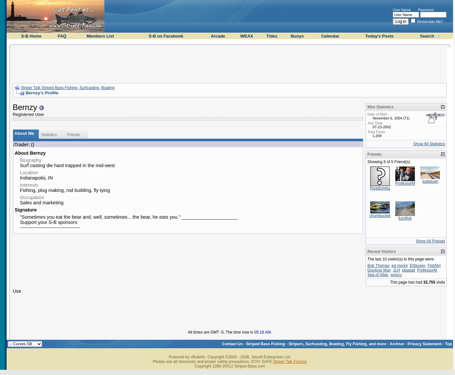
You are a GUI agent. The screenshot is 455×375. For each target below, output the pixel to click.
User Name (402, 10)
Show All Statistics (429, 144)
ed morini (400, 265)
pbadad (408, 270)
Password (425, 10)
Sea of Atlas (377, 275)
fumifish (405, 218)
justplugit (430, 181)
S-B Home (31, 36)
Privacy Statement (425, 344)
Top (448, 344)
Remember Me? (427, 21)
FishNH (434, 265)
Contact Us (232, 344)
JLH (396, 270)
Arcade (218, 36)
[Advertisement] (230, 63)
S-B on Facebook (166, 36)
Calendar (330, 36)
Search (427, 36)
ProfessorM (405, 183)
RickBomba (380, 188)
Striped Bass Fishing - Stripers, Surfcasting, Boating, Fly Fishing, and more (316, 344)
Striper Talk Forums (290, 361)
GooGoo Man (379, 270)
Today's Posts (379, 36)
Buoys (297, 36)
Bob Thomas (378, 265)
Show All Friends (430, 241)
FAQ (62, 36)
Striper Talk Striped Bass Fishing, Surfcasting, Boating (67, 88)
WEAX (246, 36)
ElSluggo (417, 265)
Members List (100, 36)
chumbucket (380, 215)
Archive (397, 344)
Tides (272, 36)
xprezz (396, 275)
